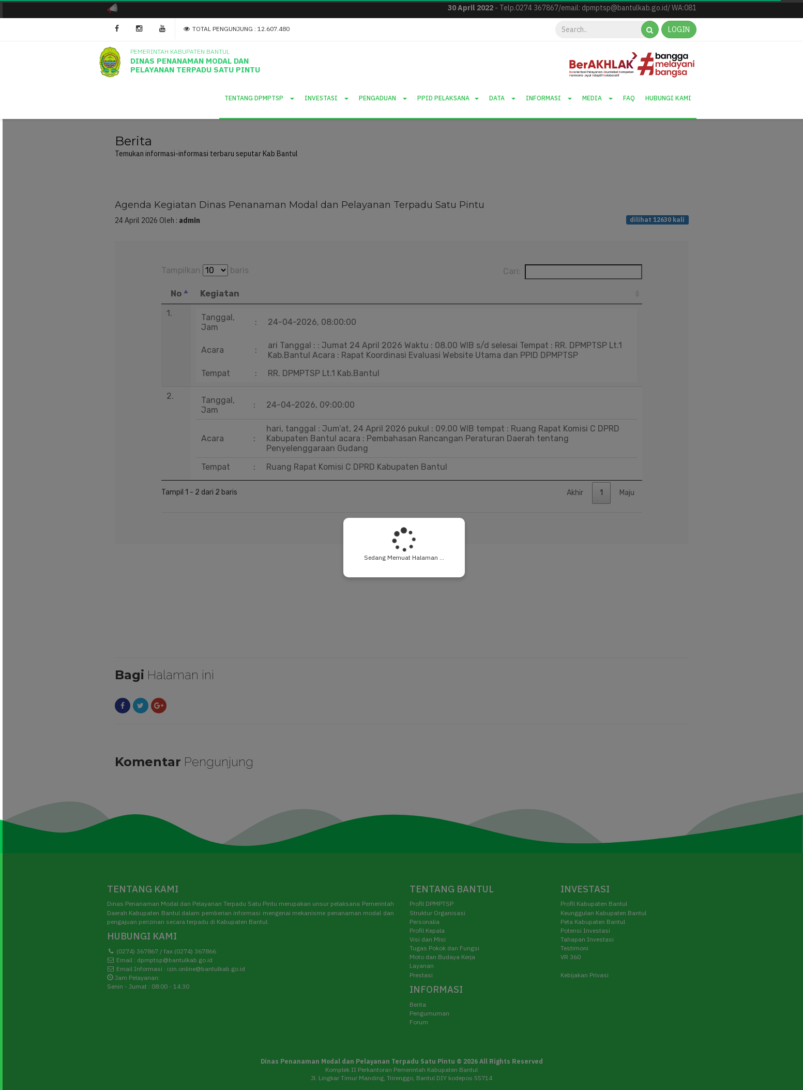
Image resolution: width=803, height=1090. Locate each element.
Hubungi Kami (668, 98)
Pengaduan (383, 98)
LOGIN (679, 29)
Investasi (327, 98)
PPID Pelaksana (448, 98)
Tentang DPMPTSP (259, 98)
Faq (629, 98)
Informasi (549, 98)
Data (502, 98)
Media (597, 98)
